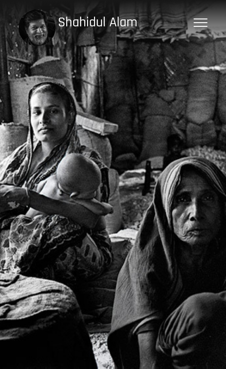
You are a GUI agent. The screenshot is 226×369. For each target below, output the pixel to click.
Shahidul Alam (98, 22)
